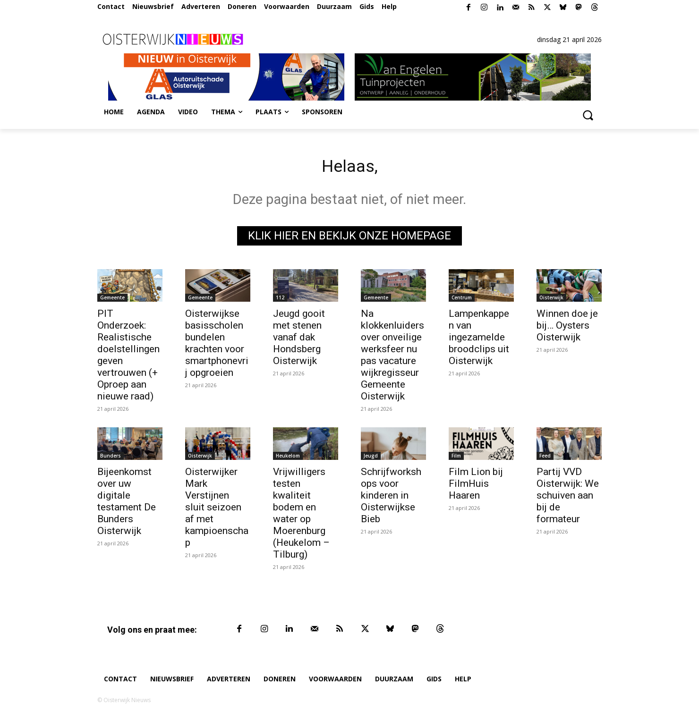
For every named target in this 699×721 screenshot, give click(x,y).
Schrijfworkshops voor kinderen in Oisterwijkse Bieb (391, 498)
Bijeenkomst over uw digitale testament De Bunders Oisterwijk (126, 504)
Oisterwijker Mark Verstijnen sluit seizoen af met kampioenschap (216, 510)
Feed (545, 458)
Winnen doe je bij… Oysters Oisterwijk (567, 328)
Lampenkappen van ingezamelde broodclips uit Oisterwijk (479, 340)
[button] (587, 115)
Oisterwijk (551, 300)
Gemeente (112, 300)
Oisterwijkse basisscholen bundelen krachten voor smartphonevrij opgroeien (216, 346)
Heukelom (288, 458)
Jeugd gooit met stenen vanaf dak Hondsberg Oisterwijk (299, 340)
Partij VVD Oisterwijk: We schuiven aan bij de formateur (568, 498)
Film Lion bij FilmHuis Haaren (476, 486)
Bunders (110, 458)
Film (456, 458)
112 (280, 300)
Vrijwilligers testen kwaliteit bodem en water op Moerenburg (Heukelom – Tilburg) (301, 516)
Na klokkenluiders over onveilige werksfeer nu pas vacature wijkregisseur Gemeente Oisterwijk (392, 358)
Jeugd (371, 458)
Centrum (462, 300)
